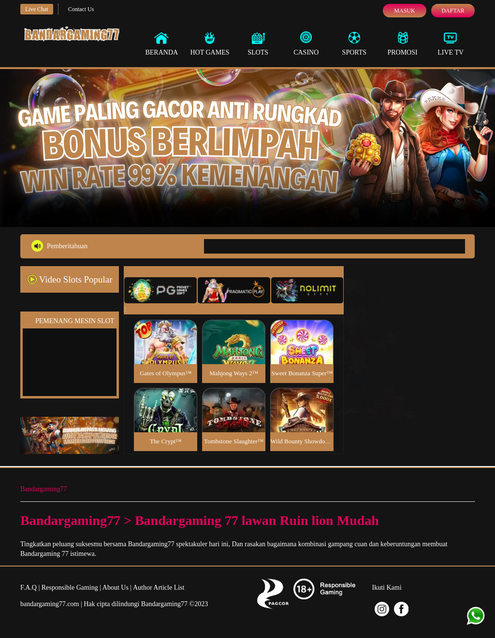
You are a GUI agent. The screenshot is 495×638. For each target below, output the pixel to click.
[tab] (160, 290)
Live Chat (36, 9)
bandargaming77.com (49, 604)
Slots (258, 43)
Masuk (404, 10)
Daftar (452, 10)
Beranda (161, 43)
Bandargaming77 (43, 489)
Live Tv (450, 43)
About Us (115, 587)
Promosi (402, 43)
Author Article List (159, 587)
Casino (306, 43)
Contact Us (81, 9)
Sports (354, 43)
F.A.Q (28, 587)
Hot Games (209, 43)
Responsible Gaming (70, 587)
